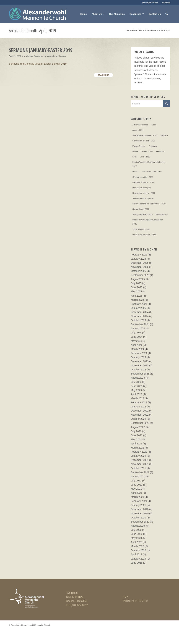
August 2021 (138, 476)
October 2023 (138, 369)
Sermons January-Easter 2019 (40, 50)
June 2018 (136, 562)
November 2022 (140, 414)
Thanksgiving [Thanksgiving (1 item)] (162, 214)
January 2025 (138, 308)
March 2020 (137, 546)
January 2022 (138, 455)
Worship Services (150, 3)
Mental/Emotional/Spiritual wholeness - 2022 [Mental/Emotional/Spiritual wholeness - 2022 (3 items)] (149, 164)
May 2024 (136, 340)
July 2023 (136, 382)
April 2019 (136, 554)
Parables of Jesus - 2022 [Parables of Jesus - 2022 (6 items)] (143, 182)
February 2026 (139, 254)
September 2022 (140, 422)
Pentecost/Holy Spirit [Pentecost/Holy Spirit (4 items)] (142, 188)
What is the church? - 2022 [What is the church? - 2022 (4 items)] (144, 235)
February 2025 (139, 303)
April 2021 (136, 492)
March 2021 (137, 496)
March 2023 (137, 398)
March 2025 (137, 299)
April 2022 (136, 443)
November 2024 (140, 316)
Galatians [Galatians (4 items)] (160, 151)
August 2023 (138, 377)
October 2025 (138, 271)
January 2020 (138, 550)
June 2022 (136, 435)
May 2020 (136, 538)
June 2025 (136, 287)
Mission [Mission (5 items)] (136, 171)
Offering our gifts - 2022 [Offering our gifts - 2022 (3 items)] (143, 177)
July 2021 (136, 480)
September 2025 (140, 275)
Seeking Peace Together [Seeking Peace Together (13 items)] (143, 198)
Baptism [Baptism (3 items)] (164, 135)
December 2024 (140, 312)
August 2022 (138, 427)
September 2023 (140, 373)
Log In (125, 596)
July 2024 (136, 332)
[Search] (166, 14)
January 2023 (138, 406)
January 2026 (138, 258)
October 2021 (138, 468)
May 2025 (136, 291)
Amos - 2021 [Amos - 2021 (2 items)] (138, 130)
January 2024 (138, 357)
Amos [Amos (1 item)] (153, 125)
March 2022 (137, 447)
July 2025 (136, 283)
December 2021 (140, 459)
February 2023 (139, 402)
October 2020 (138, 517)
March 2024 (137, 349)
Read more (103, 75)
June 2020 (136, 534)
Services (166, 3)
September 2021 (140, 472)
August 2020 (138, 525)
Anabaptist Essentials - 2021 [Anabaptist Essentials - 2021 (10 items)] (145, 135)
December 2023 (140, 361)
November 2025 (140, 266)
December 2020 (140, 509)
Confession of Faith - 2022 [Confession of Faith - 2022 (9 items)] (144, 141)
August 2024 (138, 328)
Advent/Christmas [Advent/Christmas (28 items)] (140, 125)
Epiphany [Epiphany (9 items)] (153, 146)
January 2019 (138, 558)
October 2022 (138, 418)
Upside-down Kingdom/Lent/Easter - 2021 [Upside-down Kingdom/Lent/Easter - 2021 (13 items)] (148, 222)
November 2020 (140, 513)
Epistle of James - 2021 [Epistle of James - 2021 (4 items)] (143, 151)
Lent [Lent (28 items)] (134, 157)
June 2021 (136, 484)
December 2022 (140, 410)
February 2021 (139, 501)
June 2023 (136, 386)
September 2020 (140, 521)
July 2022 (136, 431)
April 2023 (136, 394)
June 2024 (136, 336)
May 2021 (136, 488)
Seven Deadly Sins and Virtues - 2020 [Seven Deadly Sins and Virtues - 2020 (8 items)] (149, 204)
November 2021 (140, 464)
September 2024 (140, 324)
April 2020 (136, 542)
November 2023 (140, 365)
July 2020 (136, 529)
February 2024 (139, 353)
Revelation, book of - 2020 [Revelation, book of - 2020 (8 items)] (144, 193)
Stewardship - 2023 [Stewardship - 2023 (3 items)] (141, 209)
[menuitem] (150, 3)
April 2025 (136, 295)
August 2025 (138, 279)
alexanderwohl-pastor (56, 56)
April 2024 (136, 345)
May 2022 (136, 439)
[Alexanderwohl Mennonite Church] (37, 14)
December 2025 (140, 262)
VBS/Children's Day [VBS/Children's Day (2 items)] (141, 229)
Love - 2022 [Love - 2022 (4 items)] (145, 157)
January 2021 (138, 505)
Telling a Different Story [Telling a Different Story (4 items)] (143, 214)
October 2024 (138, 320)
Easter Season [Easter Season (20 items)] (139, 146)
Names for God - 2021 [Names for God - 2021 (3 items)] (152, 171)
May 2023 (136, 390)
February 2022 (139, 451)
